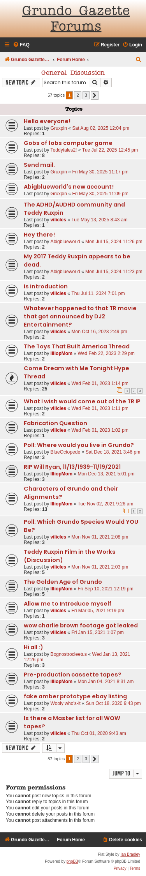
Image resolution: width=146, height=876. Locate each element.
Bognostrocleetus (69, 654)
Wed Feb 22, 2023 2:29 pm (105, 353)
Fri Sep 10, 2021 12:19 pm (105, 589)
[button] (95, 95)
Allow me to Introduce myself (67, 604)
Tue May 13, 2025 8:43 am (99, 220)
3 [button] (86, 95)
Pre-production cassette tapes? (72, 674)
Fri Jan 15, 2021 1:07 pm (97, 632)
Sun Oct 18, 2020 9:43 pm (113, 703)
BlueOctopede (66, 452)
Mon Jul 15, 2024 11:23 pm (113, 271)
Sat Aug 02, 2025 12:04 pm (100, 128)
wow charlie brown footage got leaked (81, 625)
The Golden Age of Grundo (63, 582)
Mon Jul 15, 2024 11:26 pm (113, 241)
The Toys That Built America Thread (77, 346)
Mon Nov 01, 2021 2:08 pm (99, 537)
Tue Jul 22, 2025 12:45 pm (110, 150)
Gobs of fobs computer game (68, 143)
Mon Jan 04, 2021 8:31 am (105, 681)
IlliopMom (61, 353)
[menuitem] (21, 45)
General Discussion (73, 73)
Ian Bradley (130, 854)
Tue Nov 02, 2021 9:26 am (105, 504)
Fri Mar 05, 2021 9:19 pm (97, 610)
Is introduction (46, 286)
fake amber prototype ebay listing (75, 696)
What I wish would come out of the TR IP (82, 401)
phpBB (72, 861)
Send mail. (39, 165)
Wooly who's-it (66, 703)
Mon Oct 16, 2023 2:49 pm (99, 331)
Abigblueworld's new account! (69, 187)
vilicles (58, 220)
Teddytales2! (64, 150)
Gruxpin (59, 128)
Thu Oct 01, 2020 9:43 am (98, 733)
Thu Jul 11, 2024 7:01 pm (98, 293)
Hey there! (39, 234)
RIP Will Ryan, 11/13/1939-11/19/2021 (72, 467)
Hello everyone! (47, 121)
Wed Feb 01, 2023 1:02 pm (99, 430)
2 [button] (77, 95)
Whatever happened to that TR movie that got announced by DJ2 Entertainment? (80, 316)
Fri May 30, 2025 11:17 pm (100, 172)
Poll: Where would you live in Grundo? (79, 445)
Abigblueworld (65, 241)
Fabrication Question (55, 423)
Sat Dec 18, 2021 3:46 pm (113, 452)
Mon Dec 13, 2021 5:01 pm (105, 474)
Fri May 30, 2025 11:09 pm (100, 193)
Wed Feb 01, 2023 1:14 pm (99, 383)
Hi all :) (33, 647)
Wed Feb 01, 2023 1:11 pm (99, 408)
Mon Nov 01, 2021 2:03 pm (99, 567)
